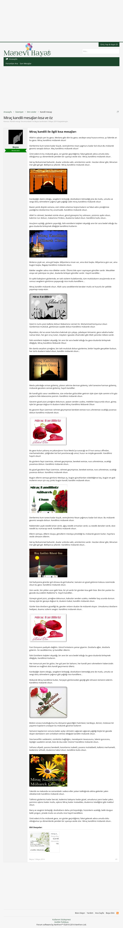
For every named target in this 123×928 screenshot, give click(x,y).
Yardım (90, 913)
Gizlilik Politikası (61, 922)
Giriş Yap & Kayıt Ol (109, 44)
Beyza (36, 121)
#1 (116, 859)
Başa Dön (110, 913)
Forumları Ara (12, 63)
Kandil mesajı (15, 121)
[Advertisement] (61, 21)
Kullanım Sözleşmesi (61, 919)
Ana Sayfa (99, 913)
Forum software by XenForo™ (61, 924)
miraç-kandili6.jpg (58, 834)
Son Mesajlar (25, 63)
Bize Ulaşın (80, 913)
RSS (117, 913)
